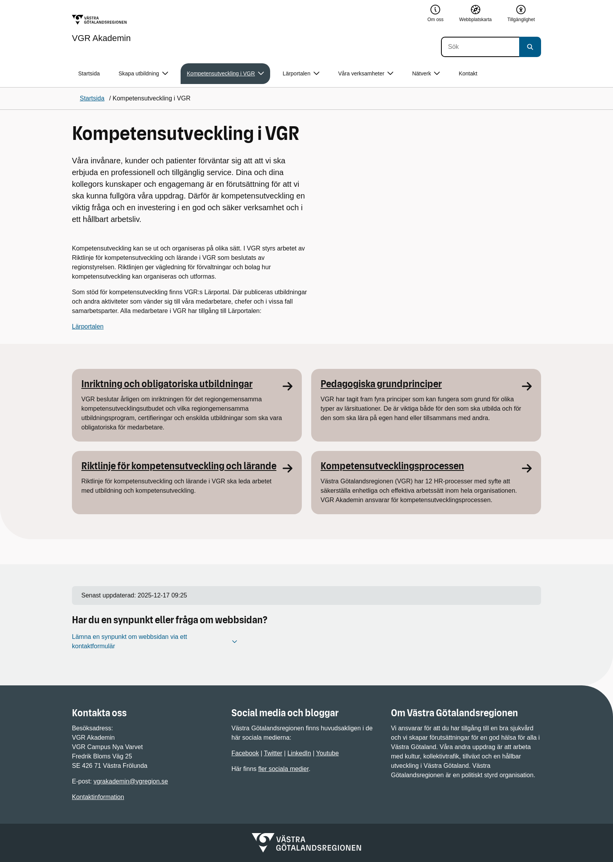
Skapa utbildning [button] (143, 74)
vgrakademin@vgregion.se (130, 781)
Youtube (327, 753)
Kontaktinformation (98, 797)
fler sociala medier (283, 768)
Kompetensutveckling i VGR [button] (225, 74)
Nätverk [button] (426, 74)
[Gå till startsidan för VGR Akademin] (101, 29)
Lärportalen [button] (301, 74)
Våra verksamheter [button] (365, 74)
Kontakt (468, 73)
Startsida (89, 73)
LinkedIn (299, 753)
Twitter (273, 753)
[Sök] (480, 47)
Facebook (245, 753)
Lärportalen (88, 326)
